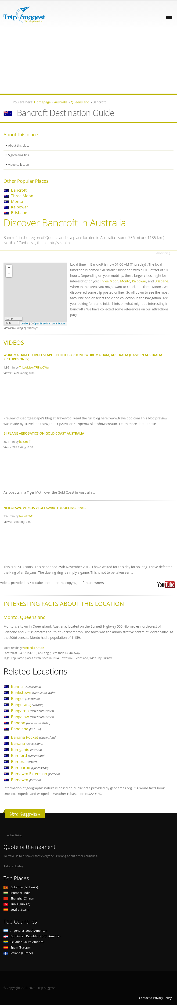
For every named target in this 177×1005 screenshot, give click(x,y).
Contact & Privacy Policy (155, 998)
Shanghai (18, 898)
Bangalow (32, 716)
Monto (17, 201)
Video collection (19, 165)
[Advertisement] (88, 61)
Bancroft (19, 190)
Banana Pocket (33, 737)
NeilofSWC (26, 516)
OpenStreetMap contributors (49, 323)
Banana (27, 743)
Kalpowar (19, 207)
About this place (19, 146)
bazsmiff (24, 441)
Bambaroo (29, 767)
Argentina (25, 931)
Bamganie (26, 749)
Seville (16, 910)
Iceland (18, 953)
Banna (26, 686)
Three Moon (22, 195)
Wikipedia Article (33, 648)
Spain (17, 947)
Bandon (30, 722)
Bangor (25, 698)
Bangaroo (32, 710)
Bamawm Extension (35, 773)
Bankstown (33, 692)
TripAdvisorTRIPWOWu (34, 367)
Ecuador (24, 942)
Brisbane (19, 212)
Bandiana (26, 728)
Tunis (17, 904)
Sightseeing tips (19, 155)
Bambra (24, 761)
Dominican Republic (32, 936)
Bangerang (27, 704)
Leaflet (25, 323)
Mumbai (17, 893)
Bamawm (26, 779)
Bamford (28, 755)
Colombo (21, 887)
